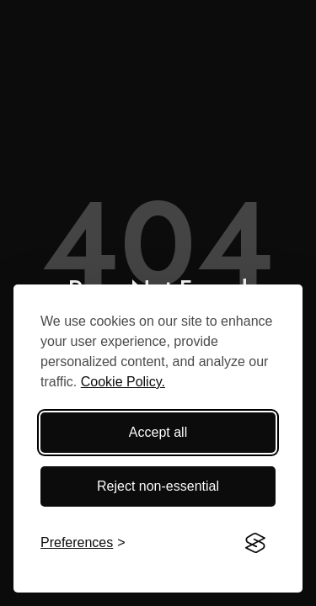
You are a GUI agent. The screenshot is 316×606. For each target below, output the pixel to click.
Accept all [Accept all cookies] (158, 432)
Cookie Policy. (123, 382)
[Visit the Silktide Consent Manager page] (255, 543)
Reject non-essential (158, 486)
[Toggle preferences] (83, 543)
